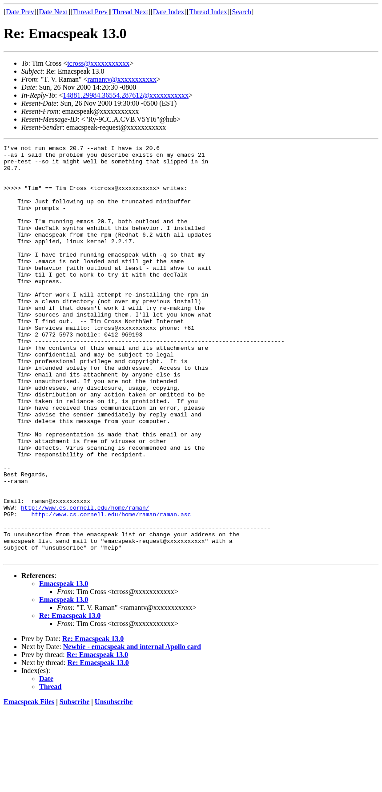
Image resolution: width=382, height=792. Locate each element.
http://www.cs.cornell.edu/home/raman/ (85, 581)
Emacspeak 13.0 (63, 666)
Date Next (53, 12)
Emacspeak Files (29, 784)
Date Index (169, 12)
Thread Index (208, 12)
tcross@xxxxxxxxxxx (98, 63)
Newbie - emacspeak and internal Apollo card (132, 729)
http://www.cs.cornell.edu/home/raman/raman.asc (111, 589)
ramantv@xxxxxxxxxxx (122, 79)
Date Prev (20, 12)
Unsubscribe (114, 784)
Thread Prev (90, 12)
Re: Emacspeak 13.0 (70, 698)
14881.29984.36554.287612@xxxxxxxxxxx (126, 95)
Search (242, 12)
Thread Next (130, 12)
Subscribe (75, 784)
